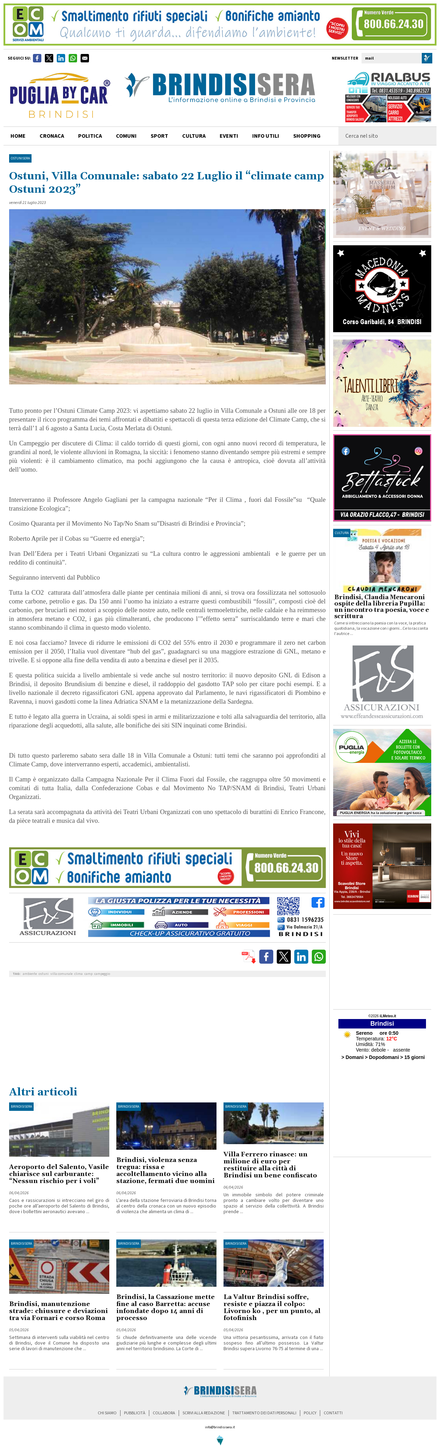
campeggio (102, 973)
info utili (265, 136)
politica (90, 136)
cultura (194, 136)
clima (78, 973)
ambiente (30, 973)
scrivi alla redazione (204, 1413)
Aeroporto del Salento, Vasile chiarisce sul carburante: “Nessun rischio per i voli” (59, 1174)
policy (310, 1413)
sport (159, 136)
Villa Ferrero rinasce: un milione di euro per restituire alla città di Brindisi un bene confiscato (270, 1165)
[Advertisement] (167, 1033)
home (18, 136)
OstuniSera (20, 158)
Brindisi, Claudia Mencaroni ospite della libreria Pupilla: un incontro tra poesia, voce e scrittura (381, 607)
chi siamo (107, 1413)
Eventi (229, 136)
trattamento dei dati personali (264, 1413)
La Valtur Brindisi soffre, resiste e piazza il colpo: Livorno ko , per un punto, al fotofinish (272, 1307)
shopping (307, 136)
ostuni (44, 973)
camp (88, 973)
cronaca (52, 136)
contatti (333, 1413)
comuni (126, 136)
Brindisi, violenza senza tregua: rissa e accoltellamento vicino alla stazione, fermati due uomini (165, 1170)
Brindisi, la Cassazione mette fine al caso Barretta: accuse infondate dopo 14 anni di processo (165, 1307)
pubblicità (134, 1413)
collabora (164, 1413)
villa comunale (61, 973)
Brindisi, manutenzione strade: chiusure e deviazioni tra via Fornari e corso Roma (58, 1311)
